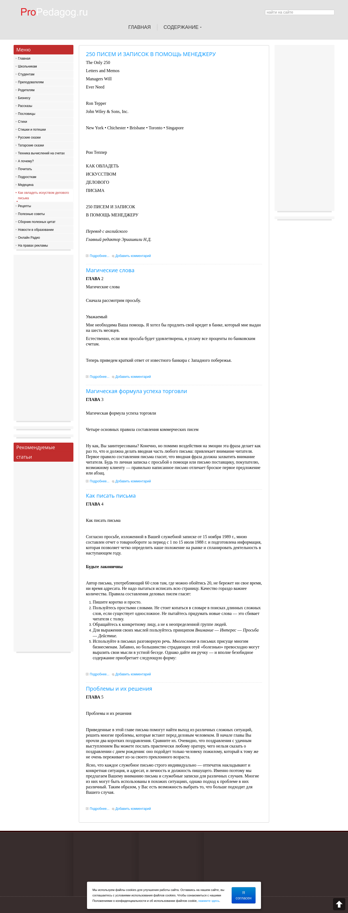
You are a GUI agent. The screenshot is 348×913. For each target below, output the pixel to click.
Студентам (26, 74)
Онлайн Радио (29, 238)
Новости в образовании (36, 230)
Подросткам (27, 177)
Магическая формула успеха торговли (136, 391)
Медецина (25, 185)
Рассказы (25, 106)
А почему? (26, 161)
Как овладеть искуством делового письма (43, 195)
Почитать (25, 169)
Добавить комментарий (133, 256)
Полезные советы (31, 214)
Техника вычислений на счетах (41, 153)
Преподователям (31, 82)
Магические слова (110, 270)
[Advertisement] (43, 339)
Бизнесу (24, 98)
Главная (24, 58)
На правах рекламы (33, 245)
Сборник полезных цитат (36, 222)
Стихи (22, 122)
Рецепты (24, 206)
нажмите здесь (208, 900)
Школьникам (27, 66)
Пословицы (26, 114)
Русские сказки (29, 137)
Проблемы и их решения (119, 688)
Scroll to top (339, 904)
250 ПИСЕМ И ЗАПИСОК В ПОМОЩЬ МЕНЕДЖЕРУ (151, 54)
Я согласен (243, 895)
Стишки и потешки (32, 129)
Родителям (26, 90)
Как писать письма (111, 495)
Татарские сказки (31, 145)
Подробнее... (99, 256)
